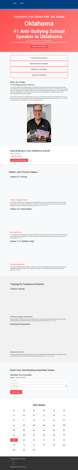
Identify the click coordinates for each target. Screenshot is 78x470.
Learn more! (53, 320)
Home (14, 3)
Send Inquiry (16, 392)
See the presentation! (49, 356)
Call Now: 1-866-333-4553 (39, 46)
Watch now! (20, 237)
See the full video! (43, 205)
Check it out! (17, 270)
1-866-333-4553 (20, 377)
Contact (22, 3)
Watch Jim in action (60, 98)
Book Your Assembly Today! (19, 160)
